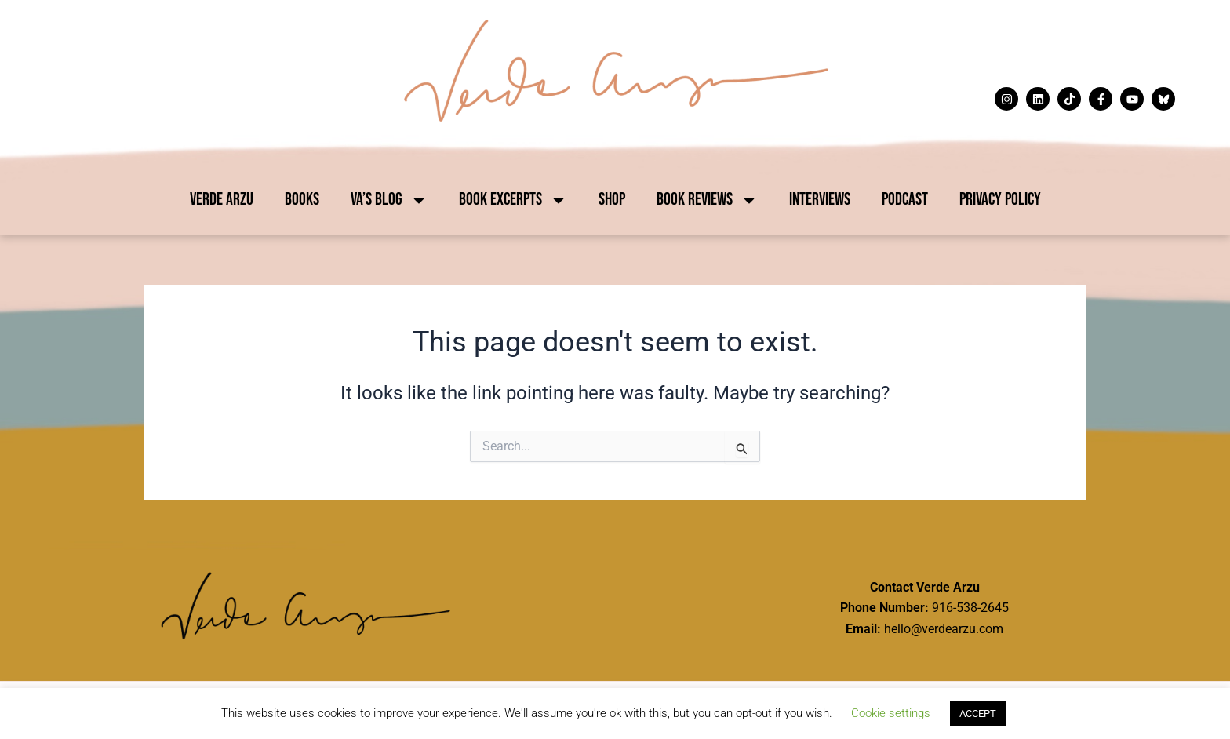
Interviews (819, 199)
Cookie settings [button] (890, 713)
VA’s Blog (389, 200)
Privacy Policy (1000, 199)
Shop (612, 199)
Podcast (905, 199)
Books (302, 199)
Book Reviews (707, 200)
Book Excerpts (513, 200)
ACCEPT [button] (977, 713)
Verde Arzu (221, 199)
